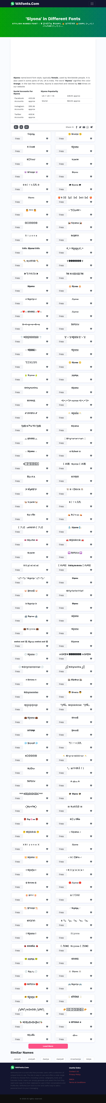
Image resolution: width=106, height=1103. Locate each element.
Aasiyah (60, 1059)
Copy (17, 138)
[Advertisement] (53, 57)
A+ (27, 127)
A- (16, 127)
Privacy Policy (74, 1074)
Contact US (74, 1071)
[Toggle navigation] (92, 3)
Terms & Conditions (77, 1082)
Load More (48, 1046)
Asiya (88, 1059)
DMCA (71, 1079)
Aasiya (46, 1059)
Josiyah (31, 1059)
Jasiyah (17, 1059)
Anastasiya (75, 1059)
